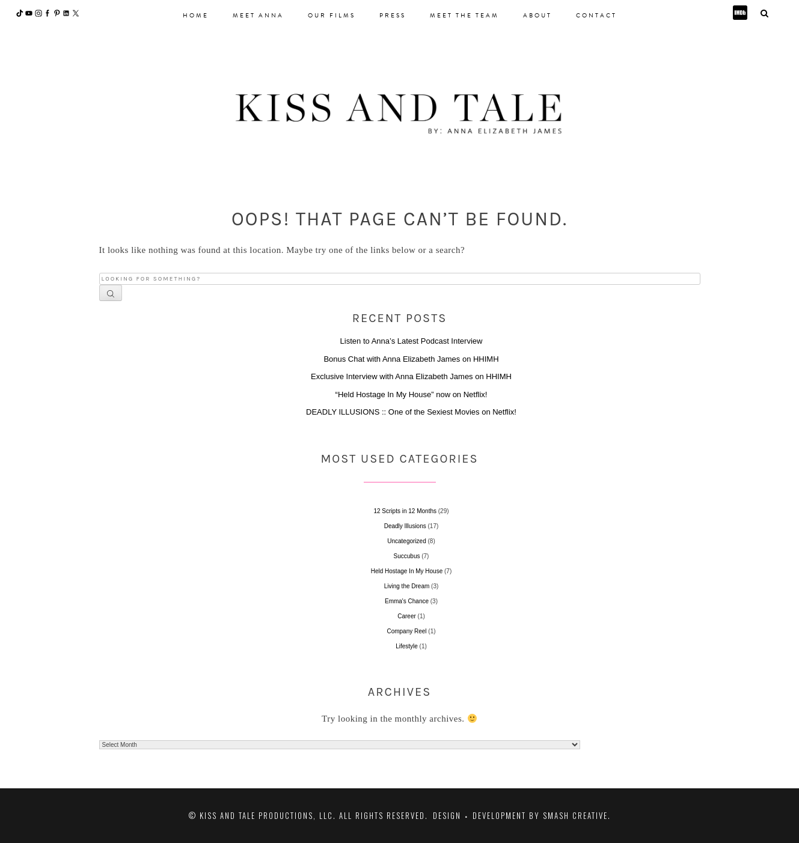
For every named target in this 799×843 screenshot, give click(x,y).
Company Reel (406, 631)
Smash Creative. (577, 815)
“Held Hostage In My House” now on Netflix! (411, 394)
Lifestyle (407, 646)
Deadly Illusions (405, 526)
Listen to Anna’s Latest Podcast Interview (411, 340)
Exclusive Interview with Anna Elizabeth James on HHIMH (411, 376)
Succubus (407, 556)
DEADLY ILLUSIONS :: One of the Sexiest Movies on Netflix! (411, 411)
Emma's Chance (407, 601)
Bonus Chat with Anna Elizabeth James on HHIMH (410, 359)
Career (406, 616)
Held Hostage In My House (407, 571)
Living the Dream (407, 586)
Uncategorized (406, 541)
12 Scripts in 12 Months (404, 511)
